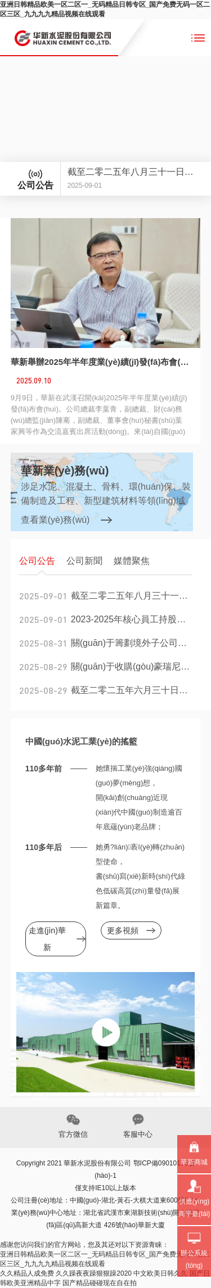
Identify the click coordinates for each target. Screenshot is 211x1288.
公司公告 (37, 561)
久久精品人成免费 (27, 1273)
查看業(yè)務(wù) (55, 520)
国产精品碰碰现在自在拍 (99, 1283)
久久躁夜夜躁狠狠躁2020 (94, 1273)
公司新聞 (84, 561)
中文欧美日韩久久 (160, 1273)
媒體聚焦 (132, 561)
